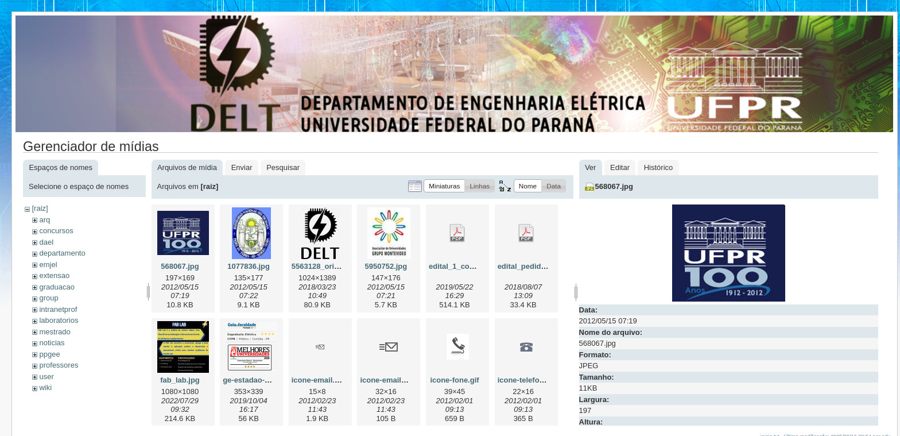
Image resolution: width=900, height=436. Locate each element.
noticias (51, 342)
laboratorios (58, 320)
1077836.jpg (248, 266)
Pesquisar (283, 167)
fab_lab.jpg (180, 380)
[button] (444, 185)
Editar (620, 167)
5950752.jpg (386, 266)
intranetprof (58, 309)
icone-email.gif (318, 380)
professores (58, 365)
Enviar (242, 167)
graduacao (56, 287)
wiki (45, 387)
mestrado (54, 331)
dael (46, 242)
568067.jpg (180, 266)
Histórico (658, 167)
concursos (56, 230)
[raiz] (40, 208)
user (46, 376)
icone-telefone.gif (529, 380)
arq (44, 219)
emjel (48, 264)
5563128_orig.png (323, 266)
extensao (54, 275)
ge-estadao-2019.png (260, 380)
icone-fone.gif (454, 380)
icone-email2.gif (388, 380)
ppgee (49, 354)
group (48, 298)
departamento (62, 253)
